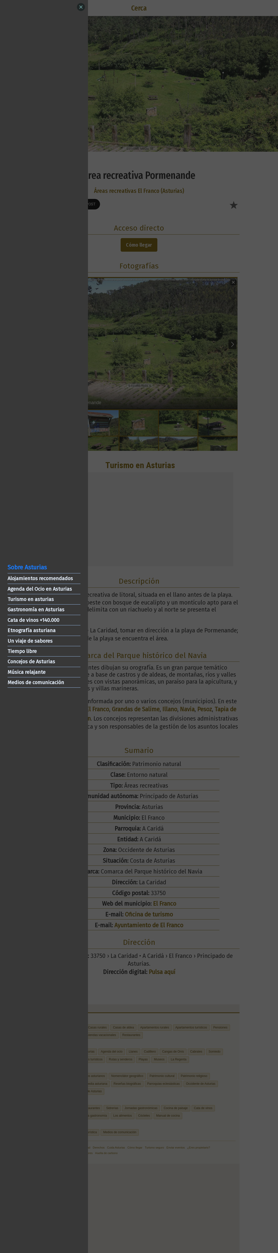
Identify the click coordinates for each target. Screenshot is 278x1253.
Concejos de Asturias (31, 662)
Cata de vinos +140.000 (33, 620)
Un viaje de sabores (30, 641)
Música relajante (26, 672)
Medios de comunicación (36, 682)
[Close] (81, 7)
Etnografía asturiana (32, 630)
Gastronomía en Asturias (36, 610)
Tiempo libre (22, 651)
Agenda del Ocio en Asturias (40, 589)
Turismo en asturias (31, 599)
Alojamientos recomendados (40, 578)
